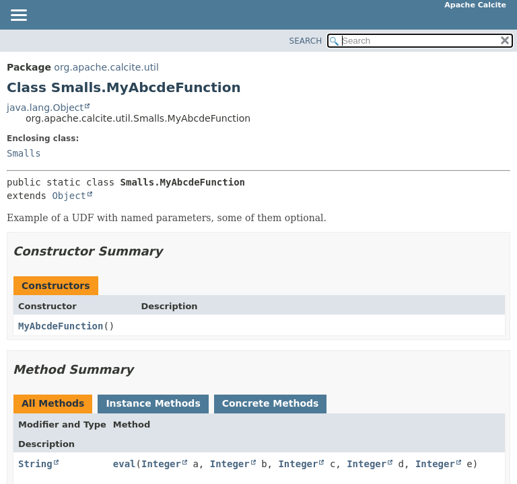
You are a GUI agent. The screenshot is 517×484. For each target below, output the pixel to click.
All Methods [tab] (53, 403)
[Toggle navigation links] (18, 16)
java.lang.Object (45, 107)
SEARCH (305, 41)
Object (69, 195)
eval (124, 463)
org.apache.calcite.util (106, 67)
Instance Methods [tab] (153, 403)
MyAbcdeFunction (60, 326)
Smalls (24, 153)
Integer (161, 463)
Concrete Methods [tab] (270, 403)
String (35, 463)
